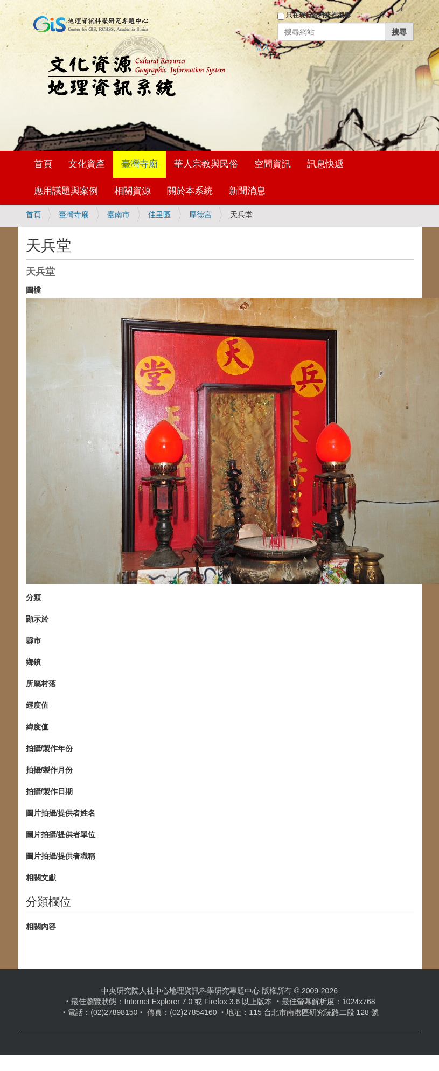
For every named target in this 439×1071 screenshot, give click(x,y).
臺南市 (118, 214)
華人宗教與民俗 (206, 164)
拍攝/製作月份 (49, 770)
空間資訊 (272, 164)
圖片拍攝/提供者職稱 (61, 856)
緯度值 (37, 726)
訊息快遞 (325, 164)
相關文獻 (41, 877)
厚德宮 (200, 214)
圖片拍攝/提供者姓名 (61, 813)
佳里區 (159, 214)
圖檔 (33, 290)
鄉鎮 (33, 662)
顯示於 (37, 619)
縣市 (33, 640)
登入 (262, 47)
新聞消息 (247, 191)
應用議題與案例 (66, 191)
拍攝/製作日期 (49, 791)
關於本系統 (190, 191)
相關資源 (132, 191)
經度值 (37, 705)
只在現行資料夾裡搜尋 (318, 15)
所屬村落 (41, 683)
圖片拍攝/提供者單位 (61, 834)
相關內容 (41, 926)
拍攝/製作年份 (49, 748)
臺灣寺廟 (139, 164)
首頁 (43, 164)
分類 (33, 597)
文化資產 (86, 164)
